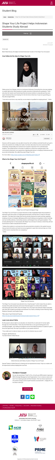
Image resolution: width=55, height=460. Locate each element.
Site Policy (5, 405)
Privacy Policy (18, 405)
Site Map (12, 405)
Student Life (5, 39)
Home (4, 17)
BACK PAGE (27, 389)
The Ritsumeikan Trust (9, 407)
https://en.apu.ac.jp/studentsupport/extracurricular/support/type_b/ (20, 315)
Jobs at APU (26, 405)
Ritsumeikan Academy (36, 405)
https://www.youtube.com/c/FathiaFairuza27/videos (24, 155)
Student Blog (11, 17)
